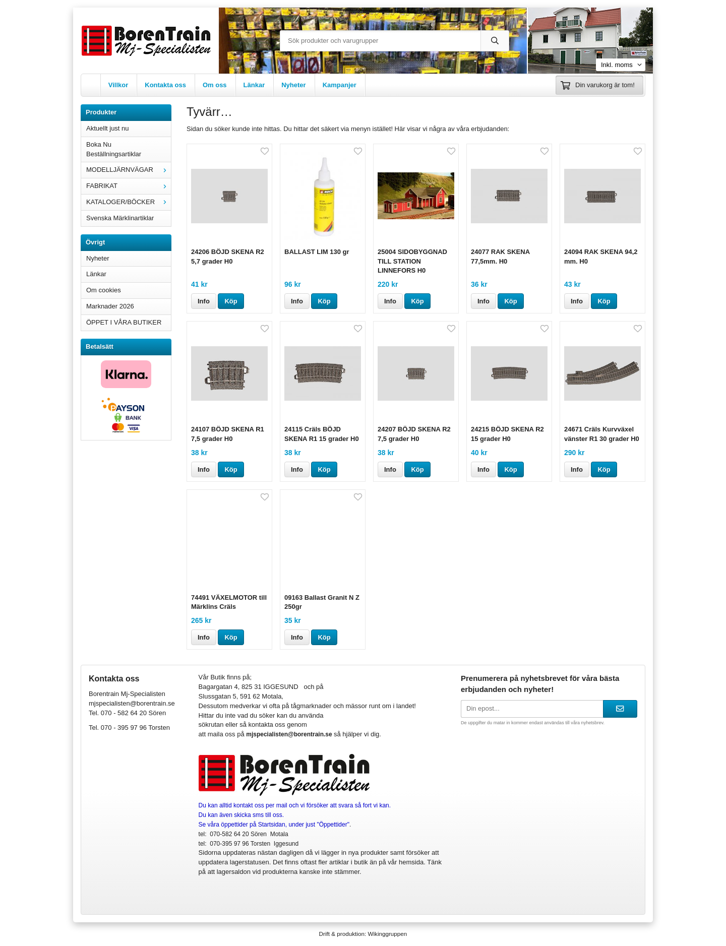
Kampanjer (339, 85)
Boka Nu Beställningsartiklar (113, 149)
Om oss (215, 85)
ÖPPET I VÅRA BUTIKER (123, 322)
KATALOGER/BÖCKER (128, 202)
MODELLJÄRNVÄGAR (128, 169)
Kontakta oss (165, 85)
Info (204, 301)
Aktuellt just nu (107, 128)
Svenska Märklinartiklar (120, 218)
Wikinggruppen (387, 933)
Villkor (118, 85)
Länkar (254, 85)
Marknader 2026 (110, 306)
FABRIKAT (128, 186)
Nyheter (293, 85)
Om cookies (103, 290)
